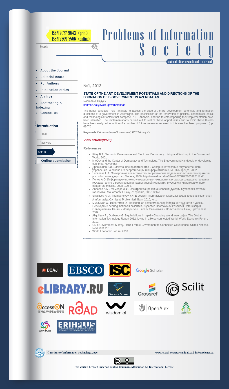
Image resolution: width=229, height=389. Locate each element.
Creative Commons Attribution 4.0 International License (140, 367)
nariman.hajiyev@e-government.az (104, 105)
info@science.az (204, 352)
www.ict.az (161, 352)
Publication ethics (54, 90)
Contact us (49, 113)
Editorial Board (52, 77)
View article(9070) (97, 140)
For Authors (49, 83)
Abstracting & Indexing (49, 105)
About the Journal (54, 70)
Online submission (56, 160)
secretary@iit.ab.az (181, 352)
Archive (46, 96)
